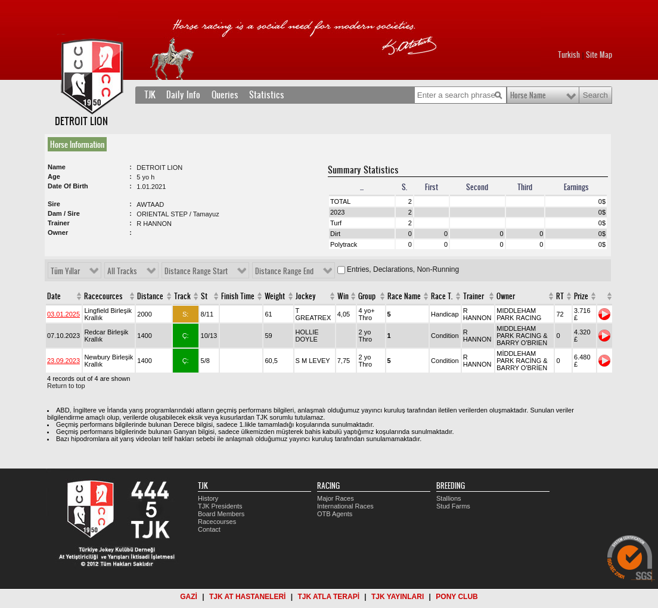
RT (560, 296)
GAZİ (188, 597)
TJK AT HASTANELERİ (247, 597)
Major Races (335, 498)
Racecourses (217, 521)
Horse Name (528, 95)
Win (343, 296)
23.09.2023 (63, 360)
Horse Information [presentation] (77, 144)
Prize (581, 296)
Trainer (473, 296)
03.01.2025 (63, 314)
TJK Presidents (220, 506)
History (208, 498)
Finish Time (237, 296)
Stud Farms (453, 506)
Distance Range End (284, 271)
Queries (225, 94)
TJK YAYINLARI (397, 597)
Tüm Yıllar (65, 271)
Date (54, 296)
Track (182, 296)
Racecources (103, 296)
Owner (505, 296)
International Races (345, 506)
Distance (150, 296)
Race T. (441, 296)
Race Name (404, 296)
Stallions (448, 498)
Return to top (66, 385)
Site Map (599, 54)
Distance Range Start (196, 271)
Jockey (306, 296)
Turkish (569, 54)
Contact (209, 529)
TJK (150, 94)
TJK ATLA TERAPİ (328, 597)
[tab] (79, 144)
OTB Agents (334, 513)
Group (366, 296)
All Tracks (122, 271)
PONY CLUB (456, 597)
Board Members (221, 513)
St (204, 296)
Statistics (266, 94)
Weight (275, 296)
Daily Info (183, 94)
